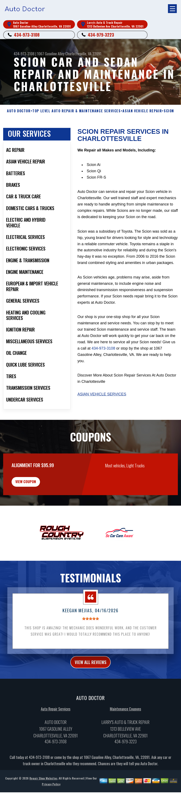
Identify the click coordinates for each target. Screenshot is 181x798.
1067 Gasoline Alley (50, 53)
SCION (169, 111)
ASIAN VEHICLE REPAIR (142, 111)
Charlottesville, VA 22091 (83, 53)
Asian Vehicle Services (101, 398)
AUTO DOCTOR (19, 111)
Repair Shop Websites (43, 788)
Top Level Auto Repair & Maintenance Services (76, 111)
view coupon (35, 488)
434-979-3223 (101, 35)
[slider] (90, 627)
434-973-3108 (27, 35)
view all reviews (90, 671)
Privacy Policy (51, 794)
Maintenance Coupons (125, 718)
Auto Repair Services (55, 718)
